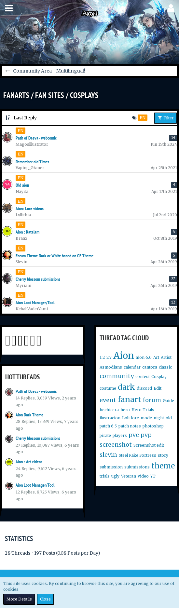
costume (108, 388)
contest (142, 376)
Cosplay (159, 376)
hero (125, 409)
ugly (115, 476)
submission (111, 467)
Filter (165, 117)
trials (105, 476)
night (159, 417)
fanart (129, 399)
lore (135, 417)
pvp (146, 435)
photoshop (153, 426)
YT (153, 476)
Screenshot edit (148, 445)
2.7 (109, 357)
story (163, 455)
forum (152, 400)
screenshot (116, 444)
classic (165, 367)
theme (163, 465)
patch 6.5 (108, 426)
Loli (126, 417)
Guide (168, 400)
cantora (149, 367)
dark (126, 387)
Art (156, 357)
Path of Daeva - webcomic (36, 391)
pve (134, 435)
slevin (108, 454)
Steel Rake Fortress (137, 455)
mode (146, 417)
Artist (166, 357)
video (143, 476)
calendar (132, 367)
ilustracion (110, 417)
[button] (8, 8)
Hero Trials (142, 409)
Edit (157, 388)
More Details (19, 599)
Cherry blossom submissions (38, 438)
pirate (105, 435)
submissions (137, 467)
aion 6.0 (144, 357)
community (117, 376)
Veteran (128, 476)
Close (45, 599)
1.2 (102, 357)
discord (144, 388)
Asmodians (111, 367)
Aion (123, 355)
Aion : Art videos (29, 462)
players (120, 435)
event (108, 400)
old (169, 417)
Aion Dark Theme (29, 415)
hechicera (109, 409)
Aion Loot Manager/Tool (35, 485)
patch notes (129, 426)
